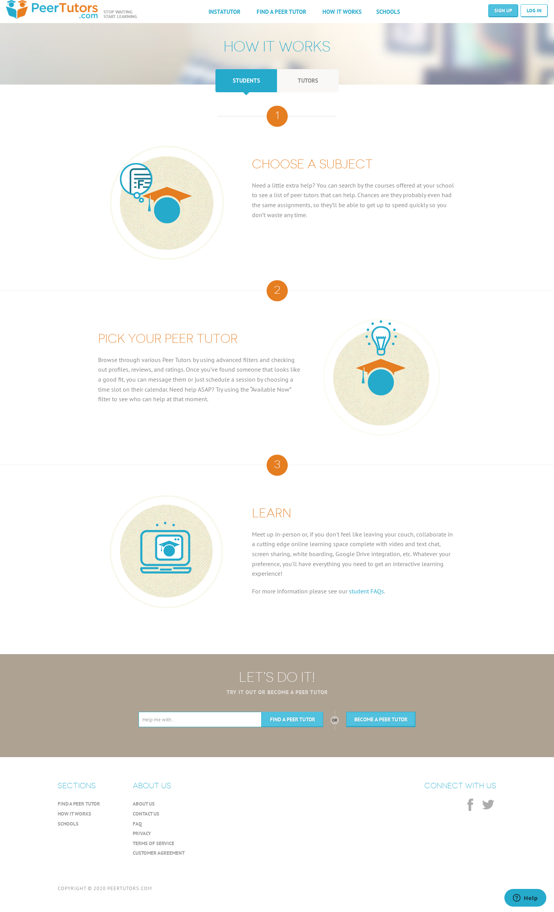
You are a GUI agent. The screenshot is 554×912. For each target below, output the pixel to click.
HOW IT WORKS (342, 11)
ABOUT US (144, 804)
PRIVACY (142, 833)
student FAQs (366, 591)
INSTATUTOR (224, 11)
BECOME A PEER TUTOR (380, 719)
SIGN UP (503, 10)
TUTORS (308, 80)
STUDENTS (246, 80)
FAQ (137, 824)
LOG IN (534, 10)
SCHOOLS (388, 11)
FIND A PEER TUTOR (281, 11)
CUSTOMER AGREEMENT (159, 853)
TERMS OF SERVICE (153, 843)
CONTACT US (146, 814)
